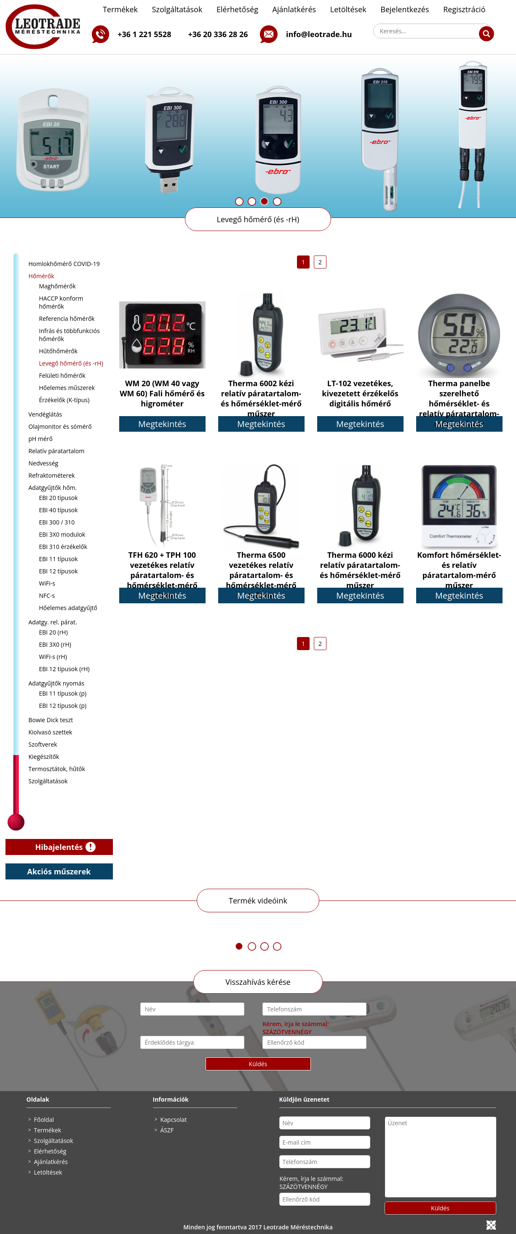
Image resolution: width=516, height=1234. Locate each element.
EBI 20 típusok (58, 498)
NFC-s (47, 595)
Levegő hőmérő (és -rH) (258, 219)
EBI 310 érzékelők (63, 547)
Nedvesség (44, 463)
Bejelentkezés (404, 9)
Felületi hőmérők (62, 375)
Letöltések (348, 9)
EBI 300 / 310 (57, 522)
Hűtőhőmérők (58, 351)
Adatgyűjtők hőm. (53, 488)
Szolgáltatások (177, 9)
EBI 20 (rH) (53, 632)
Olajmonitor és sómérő (60, 426)
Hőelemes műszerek (67, 388)
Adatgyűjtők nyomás (57, 683)
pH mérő (41, 439)
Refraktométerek (52, 475)
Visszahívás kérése (257, 982)
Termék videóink (258, 900)
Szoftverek (43, 744)
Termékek (120, 9)
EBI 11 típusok (58, 559)
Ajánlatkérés (294, 9)
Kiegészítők (44, 757)
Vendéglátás (45, 414)
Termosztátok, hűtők (57, 769)
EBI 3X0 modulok (62, 534)
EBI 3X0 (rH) (55, 644)
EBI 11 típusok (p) (63, 693)
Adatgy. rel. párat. (53, 622)
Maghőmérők (57, 286)
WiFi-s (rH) (53, 657)
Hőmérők (41, 276)
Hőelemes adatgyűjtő (68, 608)
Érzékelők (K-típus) (64, 400)
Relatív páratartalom (57, 451)
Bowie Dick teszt (51, 720)
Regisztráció (464, 9)
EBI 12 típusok (58, 571)
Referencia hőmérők (67, 319)
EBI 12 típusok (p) (63, 706)
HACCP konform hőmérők (61, 302)
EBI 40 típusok (58, 510)
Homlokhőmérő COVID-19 (64, 264)
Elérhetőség (237, 9)
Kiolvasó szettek (50, 732)
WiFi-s (47, 583)
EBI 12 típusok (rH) (64, 669)
